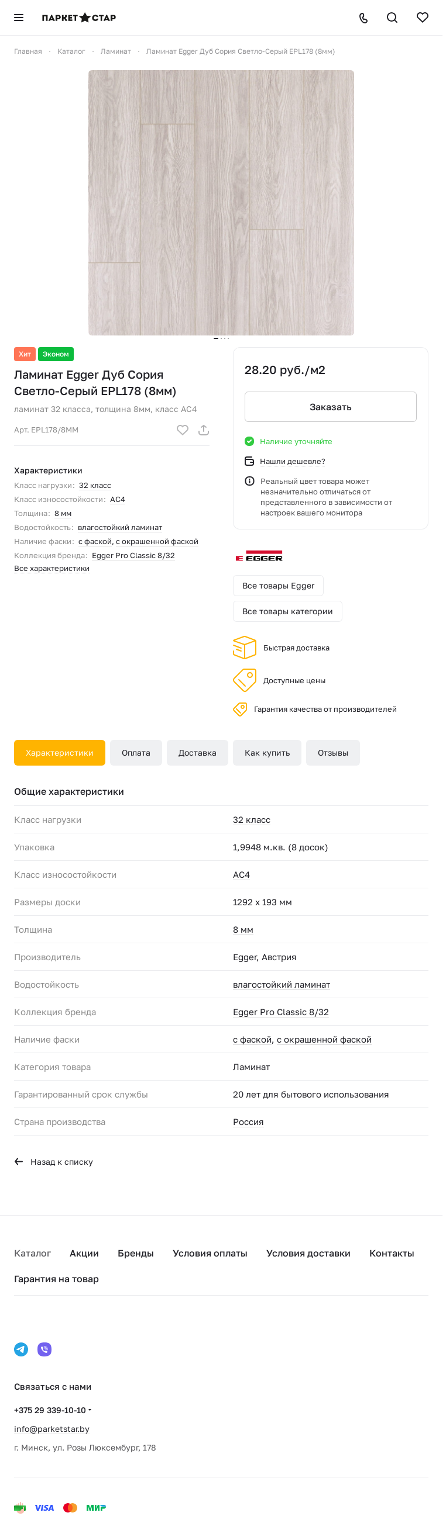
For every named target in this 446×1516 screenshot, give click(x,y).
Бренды (136, 1253)
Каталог (32, 1253)
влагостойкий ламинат (120, 527)
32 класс (95, 485)
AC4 (117, 499)
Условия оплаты (210, 1253)
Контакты (391, 1253)
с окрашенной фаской (157, 541)
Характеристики (60, 752)
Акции (84, 1253)
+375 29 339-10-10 (50, 1410)
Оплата (136, 752)
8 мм (62, 513)
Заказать (331, 407)
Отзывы (333, 752)
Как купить (267, 752)
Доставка (198, 752)
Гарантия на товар (56, 1279)
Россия (248, 1121)
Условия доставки (308, 1253)
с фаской (95, 541)
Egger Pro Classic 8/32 (133, 555)
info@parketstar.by (52, 1429)
